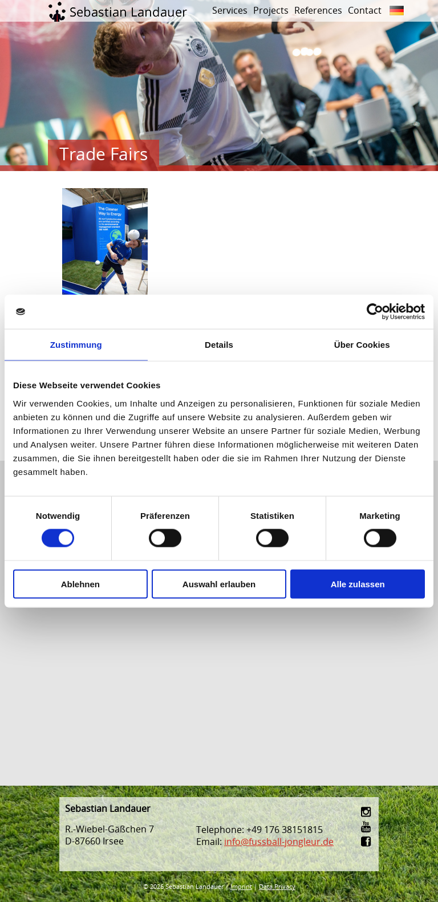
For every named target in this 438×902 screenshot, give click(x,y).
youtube (367, 826)
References (318, 10)
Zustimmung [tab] (76, 345)
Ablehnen (80, 583)
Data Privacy (277, 886)
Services (230, 10)
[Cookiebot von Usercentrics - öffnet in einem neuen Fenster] (375, 311)
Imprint (241, 886)
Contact (365, 10)
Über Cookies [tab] (362, 345)
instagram (367, 812)
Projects (271, 10)
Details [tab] (219, 345)
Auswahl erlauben (219, 583)
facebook (367, 841)
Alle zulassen (358, 583)
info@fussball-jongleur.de (279, 841)
